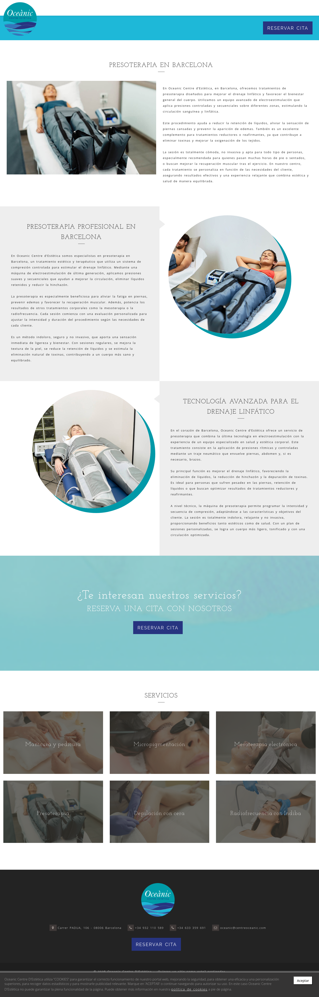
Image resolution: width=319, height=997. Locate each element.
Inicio (100, 8)
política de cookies (189, 989)
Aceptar (303, 980)
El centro (121, 8)
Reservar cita (287, 28)
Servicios (149, 8)
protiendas (216, 971)
